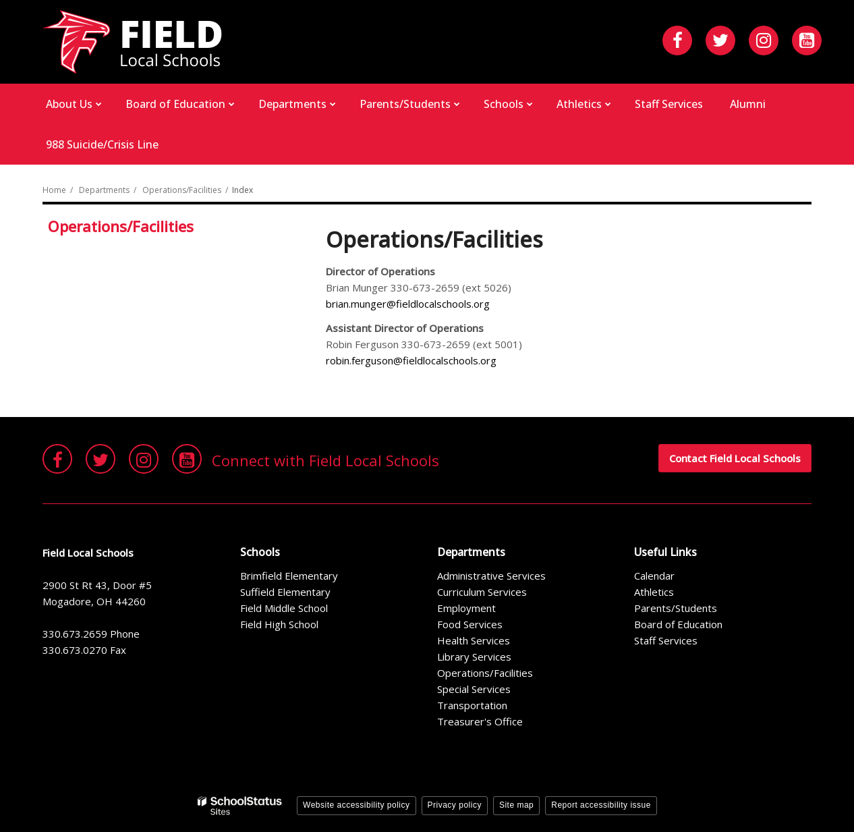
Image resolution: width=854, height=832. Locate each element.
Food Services (470, 624)
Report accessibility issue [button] (601, 805)
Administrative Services (491, 575)
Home (54, 190)
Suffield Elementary (285, 592)
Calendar (654, 575)
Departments (104, 190)
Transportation (472, 705)
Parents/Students (675, 608)
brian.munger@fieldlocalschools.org (408, 303)
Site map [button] (516, 805)
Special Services (474, 689)
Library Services (474, 656)
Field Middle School (284, 608)
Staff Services (666, 640)
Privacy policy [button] (455, 805)
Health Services (473, 640)
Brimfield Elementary (289, 575)
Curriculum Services (482, 592)
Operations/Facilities (181, 190)
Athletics (654, 592)
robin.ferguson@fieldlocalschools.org (411, 360)
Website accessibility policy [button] (356, 805)
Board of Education (678, 624)
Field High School (279, 624)
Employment (466, 608)
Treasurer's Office (480, 721)
